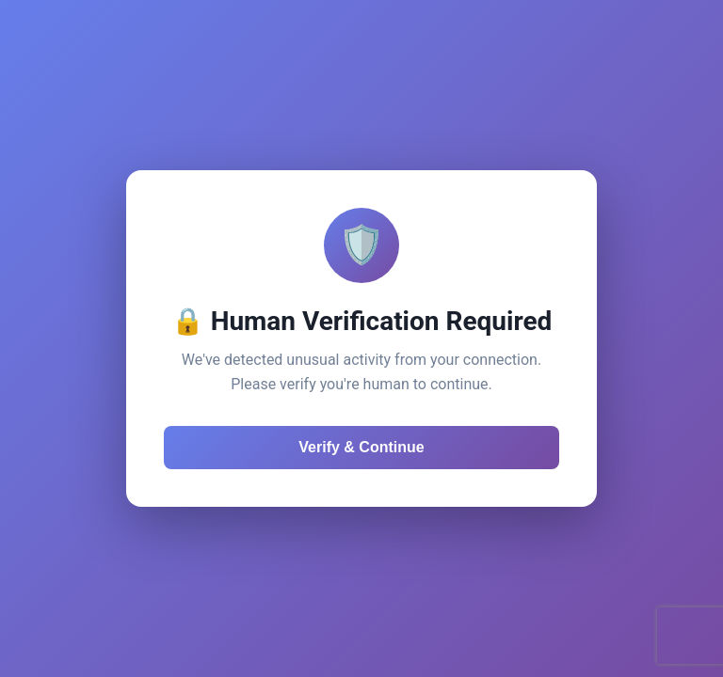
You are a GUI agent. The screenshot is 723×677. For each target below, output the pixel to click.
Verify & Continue (361, 447)
